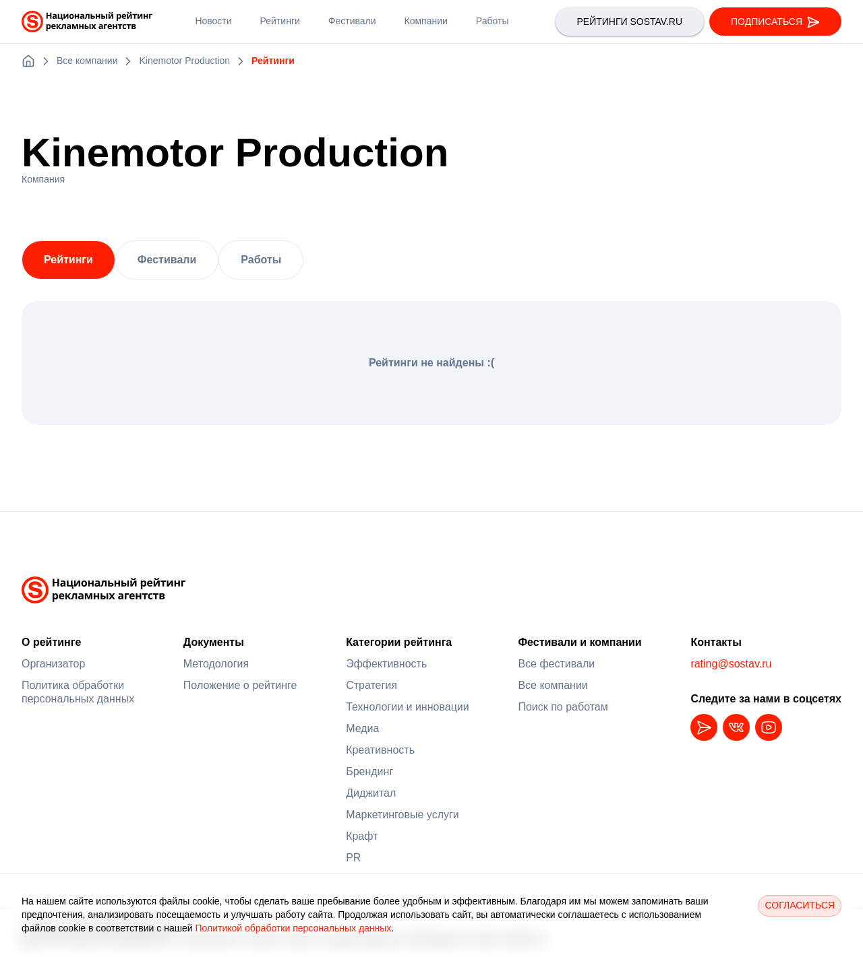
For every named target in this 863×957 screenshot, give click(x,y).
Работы (261, 259)
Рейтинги (68, 259)
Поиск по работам (562, 707)
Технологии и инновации (407, 707)
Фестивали (167, 259)
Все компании (552, 685)
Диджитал (371, 793)
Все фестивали (556, 663)
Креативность (380, 750)
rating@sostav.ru (730, 663)
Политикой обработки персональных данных (293, 928)
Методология (216, 663)
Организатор (53, 663)
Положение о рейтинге (240, 685)
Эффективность (386, 663)
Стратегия (371, 685)
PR (353, 857)
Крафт (362, 836)
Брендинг (369, 771)
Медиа (362, 728)
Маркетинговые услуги (402, 814)
